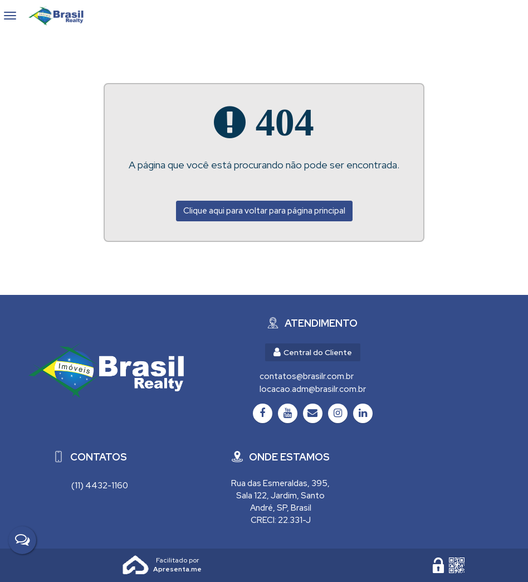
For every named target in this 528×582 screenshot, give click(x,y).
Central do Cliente (312, 352)
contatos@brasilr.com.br (307, 376)
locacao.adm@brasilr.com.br (313, 389)
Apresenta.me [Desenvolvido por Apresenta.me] (135, 565)
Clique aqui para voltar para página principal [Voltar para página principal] (264, 210)
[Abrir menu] (10, 15)
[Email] (312, 413)
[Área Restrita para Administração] (438, 565)
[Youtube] (287, 413)
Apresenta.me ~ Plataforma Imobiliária (177, 560)
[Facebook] (262, 413)
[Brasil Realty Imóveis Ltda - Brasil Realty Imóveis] (106, 370)
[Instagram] (338, 413)
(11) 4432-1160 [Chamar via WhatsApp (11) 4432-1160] (99, 485)
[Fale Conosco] (22, 540)
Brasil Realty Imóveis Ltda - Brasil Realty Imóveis (60, 15)
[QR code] (457, 565)
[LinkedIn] (363, 413)
